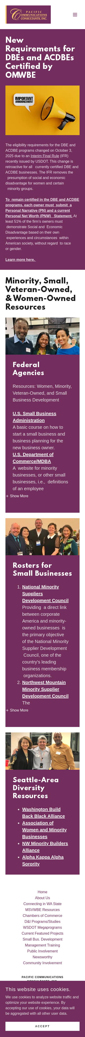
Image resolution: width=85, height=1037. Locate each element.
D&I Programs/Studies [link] (42, 921)
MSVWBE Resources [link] (42, 910)
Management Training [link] (42, 945)
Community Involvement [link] (42, 963)
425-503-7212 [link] (42, 1000)
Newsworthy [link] (42, 957)
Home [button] (42, 892)
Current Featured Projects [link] (42, 933)
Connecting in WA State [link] (42, 904)
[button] (75, 14)
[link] (28, 14)
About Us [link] (42, 898)
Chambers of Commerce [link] (42, 916)
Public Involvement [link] (42, 951)
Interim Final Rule (45, 156)
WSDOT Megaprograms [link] (42, 927)
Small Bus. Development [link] (42, 939)
